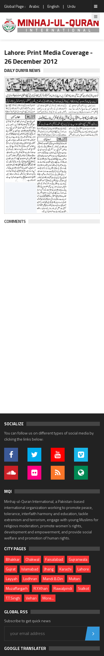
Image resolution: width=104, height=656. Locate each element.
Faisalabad (54, 559)
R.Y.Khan (41, 588)
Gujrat (11, 569)
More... (48, 598)
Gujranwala (78, 559)
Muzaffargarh (17, 588)
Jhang (49, 569)
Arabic (34, 6)
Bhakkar (13, 559)
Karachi (65, 569)
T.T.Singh (13, 598)
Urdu (71, 6)
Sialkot (83, 588)
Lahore (83, 569)
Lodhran (30, 579)
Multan (74, 579)
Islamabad (29, 569)
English (53, 6)
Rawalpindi (63, 588)
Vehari (31, 598)
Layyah (11, 579)
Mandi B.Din (53, 579)
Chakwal (32, 559)
